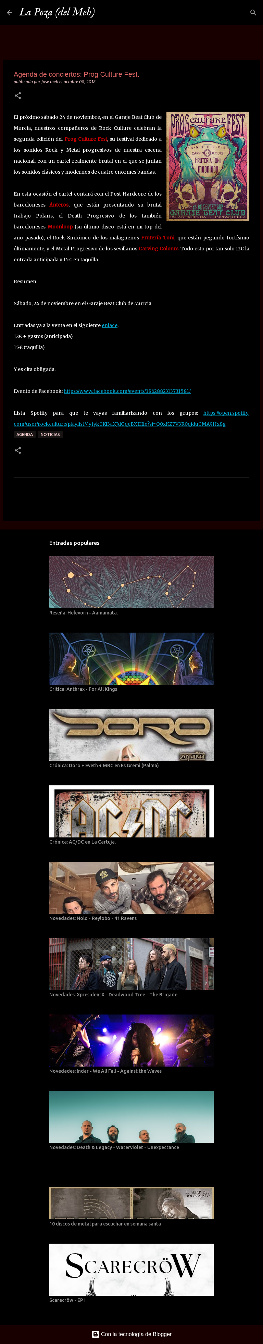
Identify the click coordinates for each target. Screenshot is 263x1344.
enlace (109, 325)
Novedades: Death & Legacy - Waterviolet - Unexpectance (114, 1147)
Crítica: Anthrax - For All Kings (83, 689)
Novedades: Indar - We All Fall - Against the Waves (105, 1071)
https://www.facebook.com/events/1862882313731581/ (127, 391)
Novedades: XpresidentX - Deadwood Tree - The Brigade (113, 994)
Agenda (24, 434)
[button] (18, 96)
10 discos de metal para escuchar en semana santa (105, 1224)
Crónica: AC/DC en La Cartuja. (82, 842)
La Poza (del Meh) (57, 12)
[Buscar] (104, 12)
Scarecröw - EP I (67, 1300)
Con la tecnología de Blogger (131, 1334)
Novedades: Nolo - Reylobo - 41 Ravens (93, 918)
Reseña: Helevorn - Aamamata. (83, 612)
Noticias (50, 434)
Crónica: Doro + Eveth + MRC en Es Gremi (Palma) (104, 765)
